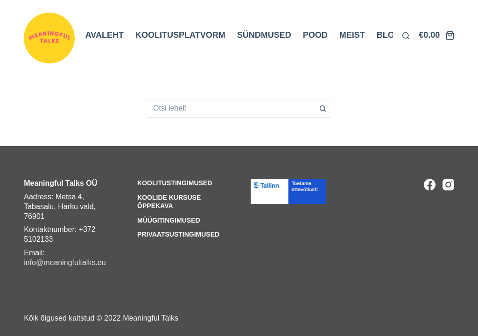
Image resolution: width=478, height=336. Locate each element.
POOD (315, 35)
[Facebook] (430, 184)
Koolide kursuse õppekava (169, 202)
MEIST (352, 35)
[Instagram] (448, 184)
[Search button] (323, 108)
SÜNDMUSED (264, 35)
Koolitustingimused (174, 183)
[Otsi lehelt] (405, 35)
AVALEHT (104, 35)
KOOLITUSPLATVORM (180, 35)
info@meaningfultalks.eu (64, 262)
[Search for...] (230, 108)
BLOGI (390, 35)
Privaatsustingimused (178, 234)
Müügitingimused (168, 220)
